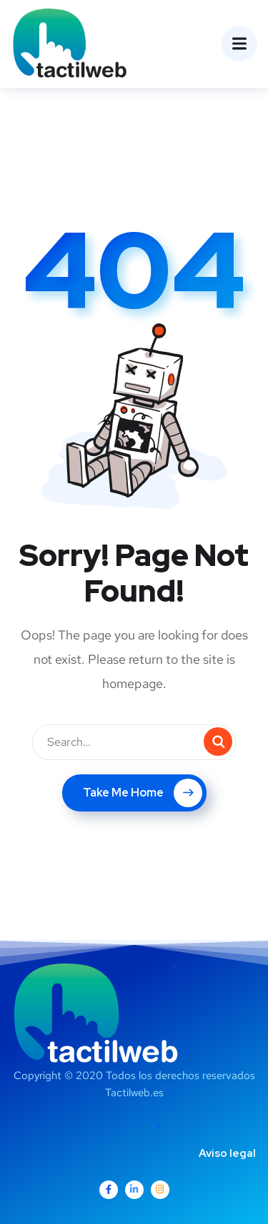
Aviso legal (227, 1153)
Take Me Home (142, 793)
